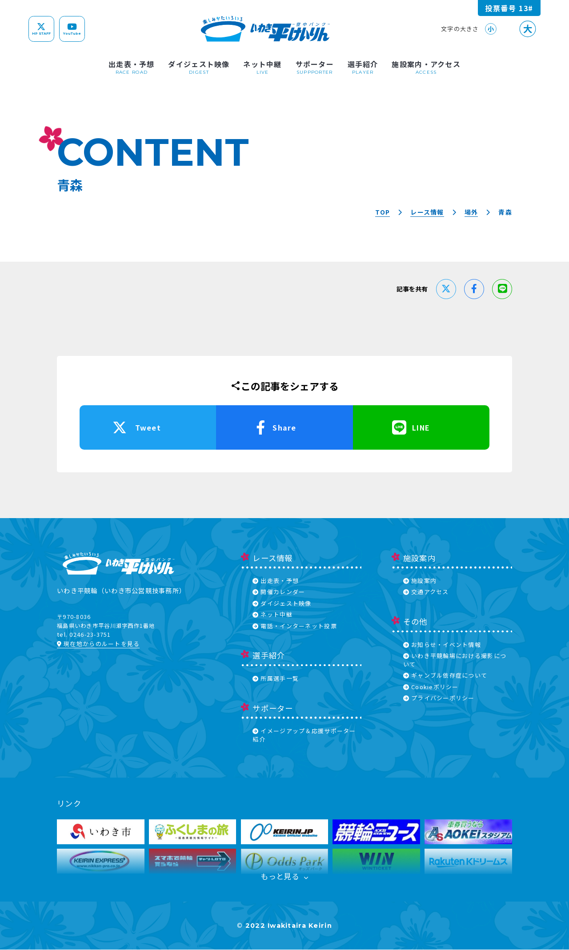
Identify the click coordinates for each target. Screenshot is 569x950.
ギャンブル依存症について (445, 675)
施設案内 (420, 580)
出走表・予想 (275, 580)
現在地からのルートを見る (98, 643)
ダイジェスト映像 (281, 603)
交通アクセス (426, 591)
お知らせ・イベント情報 (442, 644)
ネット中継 (272, 614)
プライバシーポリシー (439, 698)
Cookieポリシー (431, 687)
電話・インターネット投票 (294, 626)
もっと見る (285, 876)
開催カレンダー (278, 591)
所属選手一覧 (275, 678)
